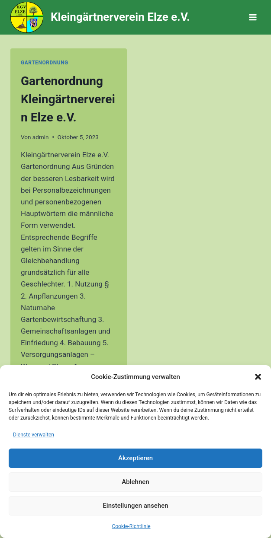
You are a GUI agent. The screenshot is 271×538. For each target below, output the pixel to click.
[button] (258, 376)
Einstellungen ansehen (135, 505)
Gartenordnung (44, 63)
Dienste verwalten (33, 435)
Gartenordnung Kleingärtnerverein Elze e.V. (68, 99)
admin (40, 137)
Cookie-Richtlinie (131, 526)
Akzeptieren (135, 458)
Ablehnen (135, 482)
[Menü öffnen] (253, 17)
